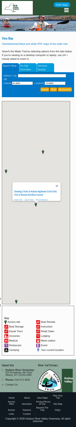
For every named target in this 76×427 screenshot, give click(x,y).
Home (12, 398)
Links (11, 414)
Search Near (10, 65)
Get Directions (41, 200)
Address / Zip (10, 75)
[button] (43, 152)
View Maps (42, 398)
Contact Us (11, 384)
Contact (27, 414)
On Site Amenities (25, 67)
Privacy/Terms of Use (43, 402)
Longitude (39, 83)
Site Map (57, 404)
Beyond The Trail (42, 408)
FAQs (57, 410)
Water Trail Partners (48, 365)
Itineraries (27, 404)
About (27, 398)
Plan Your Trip (58, 396)
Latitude (7, 83)
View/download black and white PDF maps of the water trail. (35, 44)
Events (11, 410)
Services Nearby (42, 67)
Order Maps (62, 5)
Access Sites (11, 402)
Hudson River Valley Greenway (42, 418)
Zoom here (29, 200)
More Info (18, 200)
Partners (27, 410)
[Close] (57, 186)
